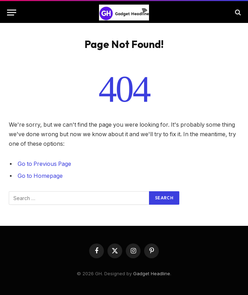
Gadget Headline (151, 273)
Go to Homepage (40, 176)
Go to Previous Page (44, 164)
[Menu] (11, 12)
